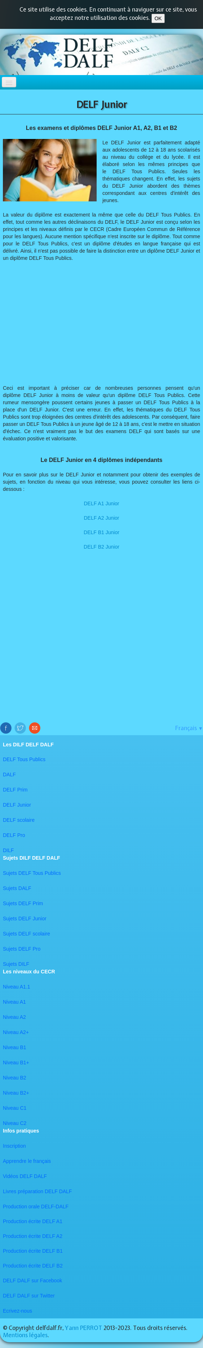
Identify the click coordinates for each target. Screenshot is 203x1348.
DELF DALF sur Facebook (32, 1280)
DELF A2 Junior (101, 518)
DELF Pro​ (14, 835)
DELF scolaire (19, 820)
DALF (9, 774)
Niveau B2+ (16, 1093)
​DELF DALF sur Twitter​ (29, 1296)
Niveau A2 (14, 1017)
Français (189, 728)
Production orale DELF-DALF (36, 1206)
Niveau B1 (14, 1047)
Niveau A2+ (16, 1032)
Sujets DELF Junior (25, 918)
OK (158, 18)
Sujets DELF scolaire (26, 934)
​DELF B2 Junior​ (101, 547)
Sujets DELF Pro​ (21, 949)
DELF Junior (17, 805)
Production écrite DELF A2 (32, 1236)
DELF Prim (15, 790)
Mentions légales (25, 1335)
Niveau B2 (14, 1078)
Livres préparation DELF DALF (37, 1191)
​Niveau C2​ (14, 1123)
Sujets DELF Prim (23, 903)
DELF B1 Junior (101, 532)
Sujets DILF (16, 964)
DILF (8, 850)
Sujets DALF (17, 888)
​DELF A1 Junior (101, 503)
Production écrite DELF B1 (33, 1251)
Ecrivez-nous (17, 1311)
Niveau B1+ (16, 1062)
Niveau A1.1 (16, 987)
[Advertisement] (101, 326)
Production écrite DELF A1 (32, 1221)
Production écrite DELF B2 (33, 1266)
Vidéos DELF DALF (25, 1176)
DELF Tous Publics (24, 759)
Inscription (14, 1146)
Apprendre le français (27, 1161)
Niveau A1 (14, 1002)
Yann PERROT (83, 1328)
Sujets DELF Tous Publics (32, 873)
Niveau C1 (14, 1108)
